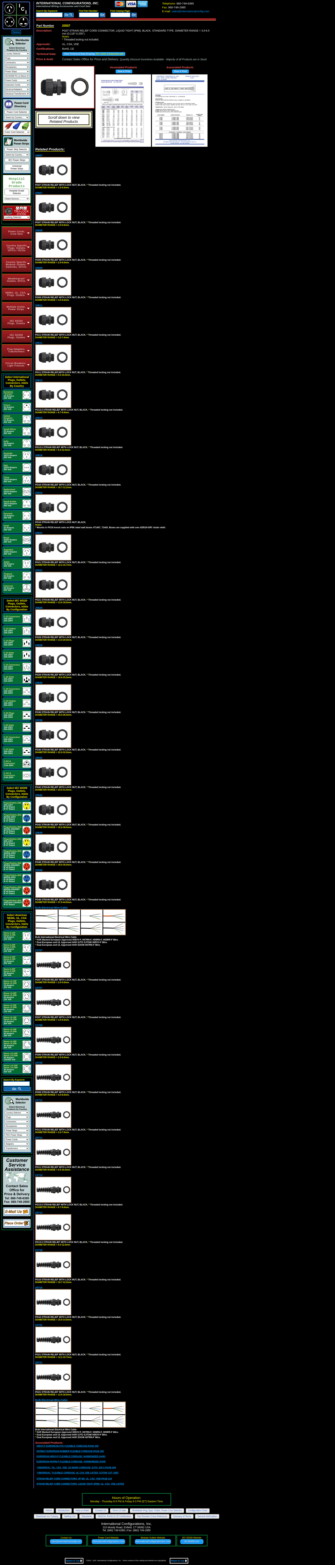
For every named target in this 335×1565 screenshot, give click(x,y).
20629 (38, 607)
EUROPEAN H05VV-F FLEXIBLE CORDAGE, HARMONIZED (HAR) (71, 1456)
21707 (38, 950)
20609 (38, 230)
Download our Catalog (47, 1516)
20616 (38, 455)
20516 (38, 492)
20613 (38, 380)
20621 (38, 532)
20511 (38, 342)
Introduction (64, 1510)
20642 (38, 757)
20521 (38, 570)
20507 (38, 192)
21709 (38, 1025)
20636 (38, 682)
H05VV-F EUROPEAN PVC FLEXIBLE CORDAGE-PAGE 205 (68, 1446)
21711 (38, 1100)
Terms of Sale (119, 1510)
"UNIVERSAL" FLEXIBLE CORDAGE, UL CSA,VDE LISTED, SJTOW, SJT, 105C (78, 1472)
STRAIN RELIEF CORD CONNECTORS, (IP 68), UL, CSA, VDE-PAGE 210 (74, 1478)
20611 (38, 305)
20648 (38, 832)
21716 (38, 1250)
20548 (38, 870)
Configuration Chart (197, 1510)
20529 (38, 645)
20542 (38, 795)
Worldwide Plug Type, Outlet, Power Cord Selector (157, 1510)
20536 (38, 720)
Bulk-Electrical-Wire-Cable (51, 907)
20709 (38, 1062)
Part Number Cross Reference (152, 1516)
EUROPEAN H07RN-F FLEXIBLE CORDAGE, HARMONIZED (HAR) (71, 1461)
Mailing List (69, 1516)
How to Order (82, 1510)
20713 (38, 1212)
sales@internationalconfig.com (185, 11)
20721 (38, 1362)
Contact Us (100, 1510)
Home (16, 32)
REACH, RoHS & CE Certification (114, 1516)
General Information (207, 1516)
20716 (38, 1287)
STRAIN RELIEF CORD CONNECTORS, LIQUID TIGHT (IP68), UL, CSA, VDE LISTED (80, 1484)
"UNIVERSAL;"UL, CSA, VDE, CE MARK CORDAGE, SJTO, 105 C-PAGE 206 (76, 1467)
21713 (38, 1175)
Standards (87, 1516)
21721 (38, 1325)
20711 (38, 1137)
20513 (38, 417)
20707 (38, 987)
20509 (38, 267)
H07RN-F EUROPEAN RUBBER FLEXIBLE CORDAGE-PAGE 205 (70, 1451)
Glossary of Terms (182, 1516)
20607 (38, 155)
